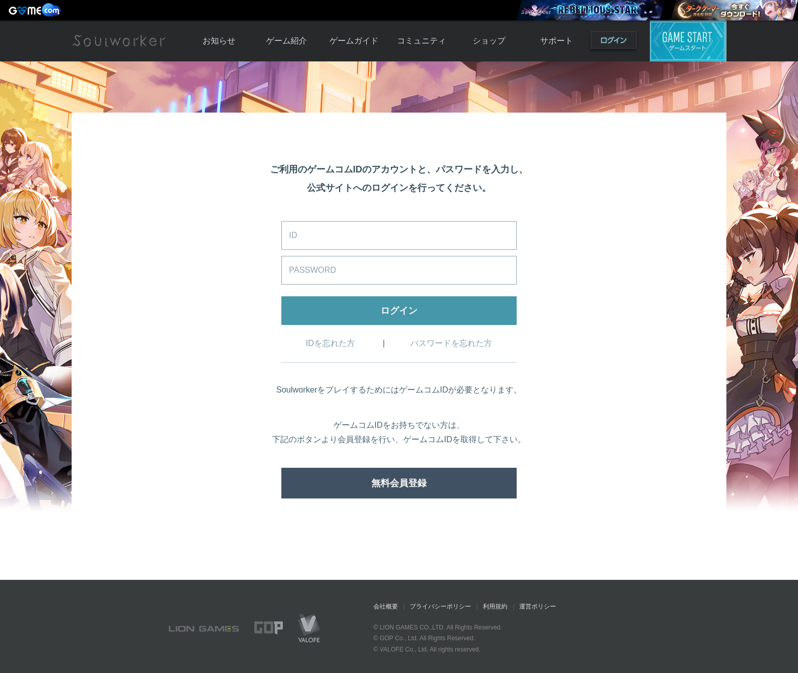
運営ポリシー (537, 606)
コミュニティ (421, 40)
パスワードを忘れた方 (451, 343)
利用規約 (495, 606)
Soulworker (119, 40)
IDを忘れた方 (330, 343)
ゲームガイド (354, 40)
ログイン (613, 42)
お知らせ (219, 40)
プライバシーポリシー (440, 606)
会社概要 (385, 606)
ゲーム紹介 (286, 40)
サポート (556, 40)
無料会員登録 (399, 483)
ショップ (489, 40)
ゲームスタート (688, 40)
